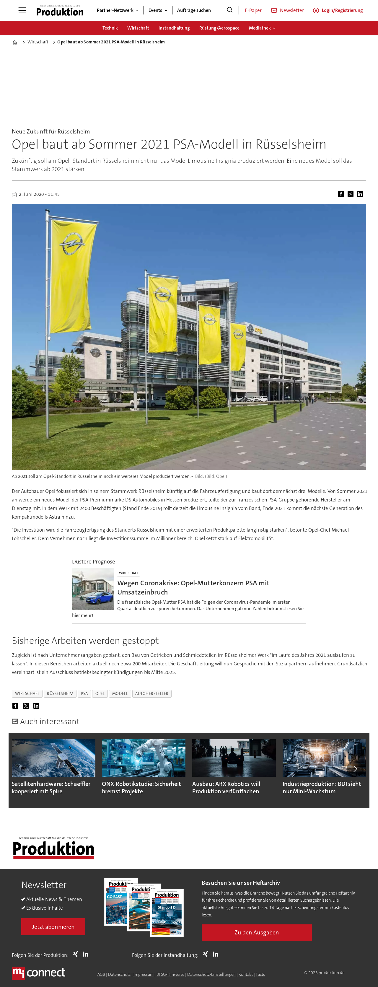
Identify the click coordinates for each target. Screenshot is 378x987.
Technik (110, 28)
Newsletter (292, 10)
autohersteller (152, 693)
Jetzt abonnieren (53, 927)
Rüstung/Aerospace (219, 28)
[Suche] (230, 10)
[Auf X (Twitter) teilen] (351, 194)
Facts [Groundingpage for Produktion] (260, 974)
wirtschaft (27, 693)
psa (84, 693)
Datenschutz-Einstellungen (211, 974)
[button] (355, 768)
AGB (101, 974)
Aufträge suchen (194, 10)
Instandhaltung (174, 28)
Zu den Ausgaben (256, 932)
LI (87, 954)
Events (155, 10)
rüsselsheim (60, 693)
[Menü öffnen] (22, 10)
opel (100, 693)
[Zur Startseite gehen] (60, 10)
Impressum (143, 974)
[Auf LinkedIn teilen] (361, 194)
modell (120, 693)
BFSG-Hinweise (170, 974)
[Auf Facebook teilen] (342, 194)
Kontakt (246, 974)
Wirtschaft (138, 28)
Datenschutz (119, 974)
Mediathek (260, 28)
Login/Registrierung (342, 10)
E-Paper (253, 10)
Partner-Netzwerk (115, 10)
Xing (77, 954)
